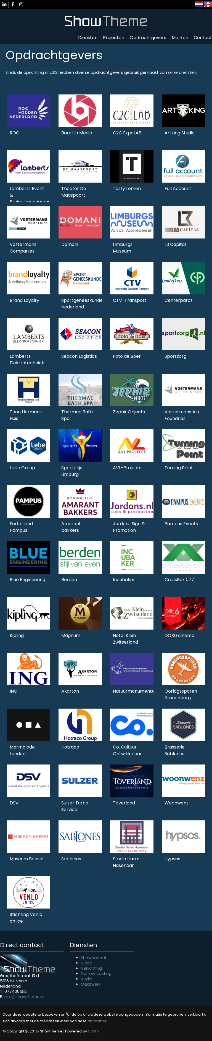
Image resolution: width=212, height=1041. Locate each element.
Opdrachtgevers (148, 37)
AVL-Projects (127, 468)
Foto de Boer (127, 356)
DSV (14, 803)
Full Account (178, 188)
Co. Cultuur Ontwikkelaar (127, 750)
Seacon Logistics (79, 356)
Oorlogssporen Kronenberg (181, 694)
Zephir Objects (129, 412)
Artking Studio (180, 133)
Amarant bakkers (71, 526)
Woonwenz (177, 803)
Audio (86, 979)
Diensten (87, 37)
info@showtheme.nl (24, 996)
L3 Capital (175, 244)
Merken (180, 37)
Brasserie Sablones (175, 750)
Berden (69, 579)
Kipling (17, 635)
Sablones (71, 859)
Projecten (113, 37)
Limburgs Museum (122, 247)
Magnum (70, 635)
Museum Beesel (26, 859)
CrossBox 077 (179, 579)
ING (13, 691)
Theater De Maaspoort (73, 191)
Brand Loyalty (24, 300)
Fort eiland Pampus (21, 526)
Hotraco (70, 747)
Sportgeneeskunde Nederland (82, 303)
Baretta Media (76, 133)
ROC (14, 133)
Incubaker (124, 579)
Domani (69, 244)
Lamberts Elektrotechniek (27, 359)
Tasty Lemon (127, 188)
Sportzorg (175, 356)
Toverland (124, 803)
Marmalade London (22, 750)
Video (86, 963)
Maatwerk (90, 984)
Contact (203, 37)
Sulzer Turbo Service (74, 806)
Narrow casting (96, 973)
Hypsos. (173, 859)
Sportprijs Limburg (71, 471)
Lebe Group (22, 468)
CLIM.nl (94, 1031)
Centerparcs (179, 300)
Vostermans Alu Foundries (182, 415)
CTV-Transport (130, 300)
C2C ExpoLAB (127, 133)
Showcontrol (93, 958)
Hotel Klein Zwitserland (125, 638)
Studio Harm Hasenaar (126, 862)
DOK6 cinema (179, 635)
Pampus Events (181, 523)
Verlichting (91, 968)
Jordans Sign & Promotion (129, 526)
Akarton (70, 691)
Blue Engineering (27, 579)
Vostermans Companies (23, 247)
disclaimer (97, 1021)
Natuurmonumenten (135, 691)
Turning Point (179, 468)
